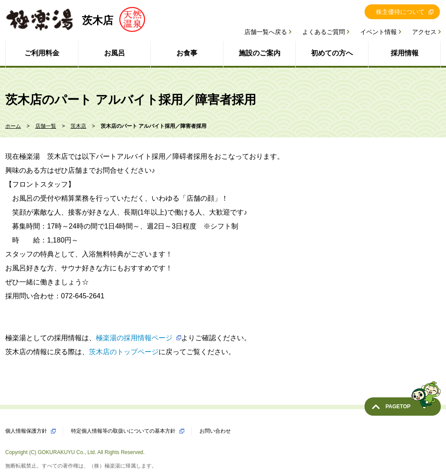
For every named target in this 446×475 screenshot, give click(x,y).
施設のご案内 (259, 53)
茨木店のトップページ (124, 351)
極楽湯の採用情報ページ (134, 338)
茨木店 (78, 126)
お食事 (186, 53)
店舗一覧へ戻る (265, 31)
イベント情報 (378, 31)
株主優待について (400, 11)
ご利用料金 (41, 53)
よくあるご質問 (323, 31)
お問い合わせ (215, 431)
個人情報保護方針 (26, 431)
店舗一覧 (45, 126)
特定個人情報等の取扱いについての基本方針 (123, 431)
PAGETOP (413, 403)
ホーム (13, 126)
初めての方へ (332, 53)
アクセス (424, 31)
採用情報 (405, 53)
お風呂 (114, 53)
